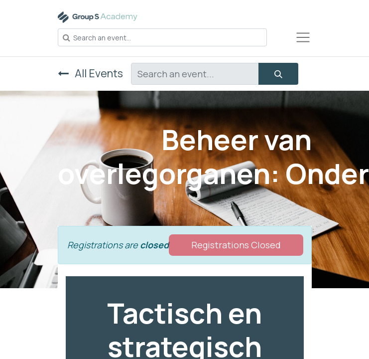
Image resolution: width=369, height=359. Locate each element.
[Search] (278, 74)
